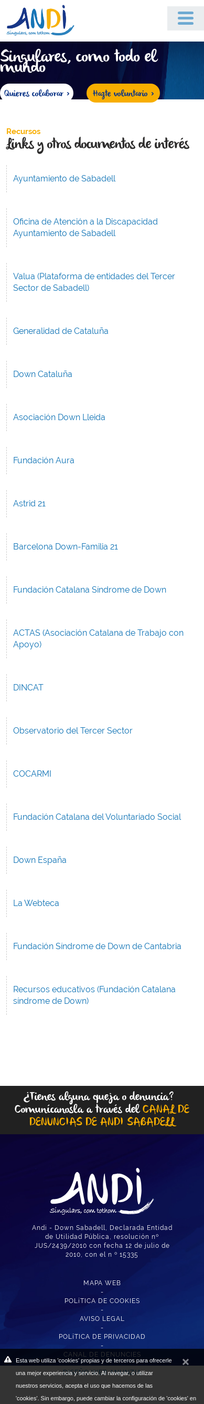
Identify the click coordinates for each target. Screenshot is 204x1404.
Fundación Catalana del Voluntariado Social (97, 817)
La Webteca (36, 903)
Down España (40, 860)
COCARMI (32, 774)
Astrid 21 (29, 503)
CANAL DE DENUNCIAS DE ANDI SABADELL (109, 1116)
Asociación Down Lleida (59, 417)
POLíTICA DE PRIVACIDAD (102, 1336)
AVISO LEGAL (102, 1318)
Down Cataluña (42, 374)
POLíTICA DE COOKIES (102, 1301)
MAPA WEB (102, 1283)
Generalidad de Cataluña (61, 331)
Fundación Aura (43, 460)
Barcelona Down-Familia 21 (65, 547)
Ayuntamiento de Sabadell (64, 179)
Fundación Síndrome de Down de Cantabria (97, 946)
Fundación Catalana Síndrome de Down (89, 590)
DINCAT (28, 688)
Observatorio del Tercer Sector (73, 731)
